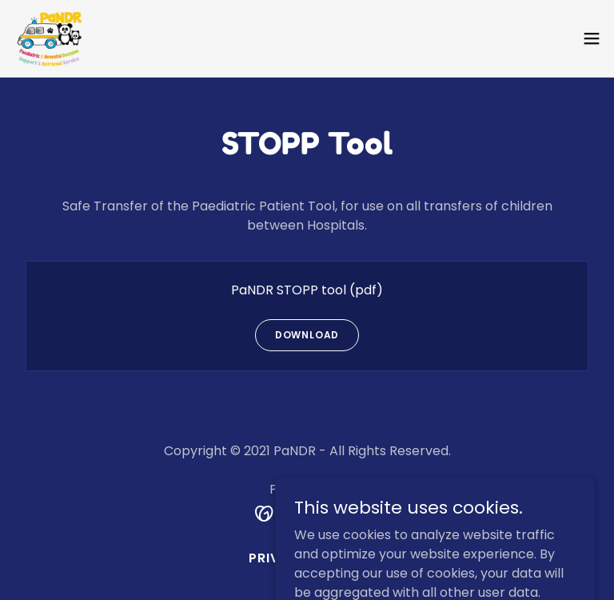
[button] (592, 38)
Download (307, 335)
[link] (49, 38)
